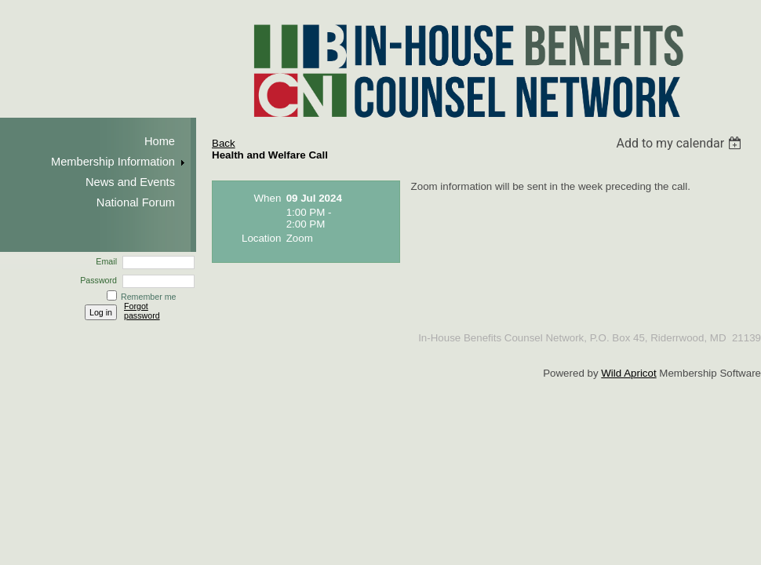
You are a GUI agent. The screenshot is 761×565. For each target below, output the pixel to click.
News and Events (130, 182)
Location (261, 238)
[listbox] (680, 143)
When (268, 198)
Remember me (148, 296)
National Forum (135, 202)
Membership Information (113, 161)
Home (159, 141)
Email (103, 261)
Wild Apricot (628, 373)
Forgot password (142, 310)
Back (223, 143)
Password (95, 280)
